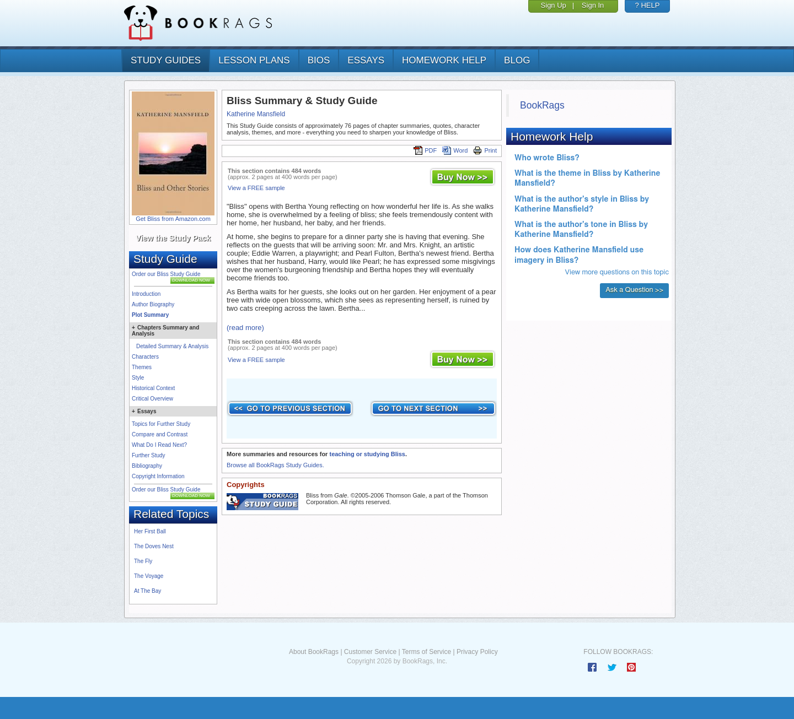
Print (485, 150)
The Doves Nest (154, 546)
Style (138, 378)
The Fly (143, 561)
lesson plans (253, 60)
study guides (166, 60)
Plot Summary (150, 315)
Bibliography (147, 466)
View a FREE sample (256, 188)
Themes (142, 367)
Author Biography (153, 304)
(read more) (245, 327)
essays (365, 60)
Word (455, 150)
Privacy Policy (477, 652)
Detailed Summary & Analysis (172, 346)
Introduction (146, 294)
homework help (444, 60)
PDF (425, 150)
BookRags (542, 105)
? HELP (647, 5)
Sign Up (553, 5)
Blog (517, 60)
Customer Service (370, 652)
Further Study (148, 455)
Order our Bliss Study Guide (166, 274)
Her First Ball (150, 531)
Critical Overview (152, 399)
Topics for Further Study (161, 424)
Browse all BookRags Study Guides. (275, 465)
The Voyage (148, 576)
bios (319, 60)
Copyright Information (158, 476)
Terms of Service (426, 652)
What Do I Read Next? (159, 445)
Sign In (593, 5)
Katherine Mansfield (256, 114)
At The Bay (147, 591)
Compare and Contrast (159, 434)
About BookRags (314, 652)
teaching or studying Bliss (367, 454)
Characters (145, 357)
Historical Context (153, 388)
